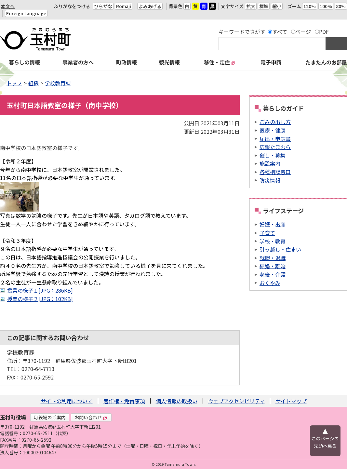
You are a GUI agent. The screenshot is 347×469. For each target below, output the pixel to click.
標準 (263, 6)
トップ (14, 83)
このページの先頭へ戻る (325, 442)
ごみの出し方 (275, 122)
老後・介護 (273, 274)
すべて (279, 31)
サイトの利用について (67, 401)
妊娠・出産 (273, 224)
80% (341, 6)
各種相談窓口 (275, 172)
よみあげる (150, 6)
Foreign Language (26, 13)
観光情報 (169, 62)
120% (309, 6)
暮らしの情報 (24, 62)
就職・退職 (273, 258)
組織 (33, 83)
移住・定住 (219, 62)
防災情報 (270, 180)
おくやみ (270, 283)
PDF (324, 31)
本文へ (8, 6)
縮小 (276, 6)
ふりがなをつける (72, 6)
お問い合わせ (90, 417)
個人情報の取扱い (176, 401)
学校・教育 (273, 241)
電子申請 (270, 62)
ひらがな (103, 6)
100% (326, 6)
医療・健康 (273, 130)
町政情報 (126, 62)
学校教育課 (58, 83)
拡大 (250, 6)
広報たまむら (275, 147)
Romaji (123, 6)
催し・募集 (273, 155)
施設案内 (270, 163)
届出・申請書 (275, 139)
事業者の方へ (78, 62)
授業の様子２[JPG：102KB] (40, 299)
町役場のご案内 (50, 417)
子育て (267, 233)
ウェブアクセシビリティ (236, 401)
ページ (303, 31)
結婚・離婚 (273, 266)
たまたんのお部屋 (326, 62)
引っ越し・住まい (280, 249)
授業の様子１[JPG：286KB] (40, 290)
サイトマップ (291, 401)
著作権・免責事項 (124, 401)
